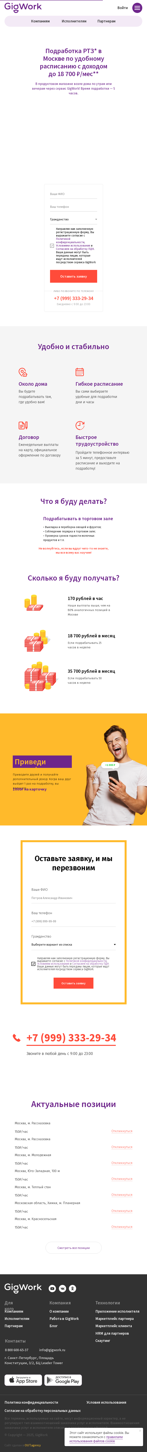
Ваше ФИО (39, 889)
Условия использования (106, 1402)
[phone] (73, 207)
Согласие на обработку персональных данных (43, 1410)
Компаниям (40, 21)
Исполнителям (74, 21)
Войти (122, 8)
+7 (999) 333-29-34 (73, 298)
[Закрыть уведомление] (140, 1431)
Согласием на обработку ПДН (75, 249)
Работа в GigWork (64, 1318)
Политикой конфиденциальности (70, 240)
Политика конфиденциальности (31, 1402)
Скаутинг (102, 1340)
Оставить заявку (73, 276)
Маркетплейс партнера (114, 1318)
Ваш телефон (41, 913)
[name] (73, 194)
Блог (53, 1326)
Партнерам (106, 21)
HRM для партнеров (112, 1333)
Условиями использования (73, 245)
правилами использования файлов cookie (96, 1439)
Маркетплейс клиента (113, 1326)
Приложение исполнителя (117, 1311)
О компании (59, 1311)
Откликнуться (121, 1131)
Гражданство (41, 936)
